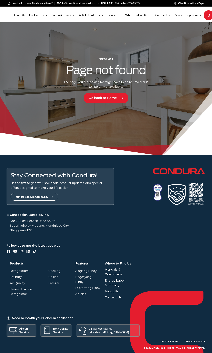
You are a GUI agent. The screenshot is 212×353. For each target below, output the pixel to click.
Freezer (53, 283)
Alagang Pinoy (86, 271)
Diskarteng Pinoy (87, 288)
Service (114, 15)
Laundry (16, 277)
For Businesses (63, 15)
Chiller (53, 277)
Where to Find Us (138, 15)
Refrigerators (19, 271)
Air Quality (17, 283)
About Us (19, 15)
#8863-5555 (133, 3)
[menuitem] (19, 18)
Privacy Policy (170, 341)
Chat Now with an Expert (189, 3)
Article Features (91, 15)
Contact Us (162, 15)
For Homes (38, 15)
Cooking (54, 271)
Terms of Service (194, 341)
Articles (80, 294)
